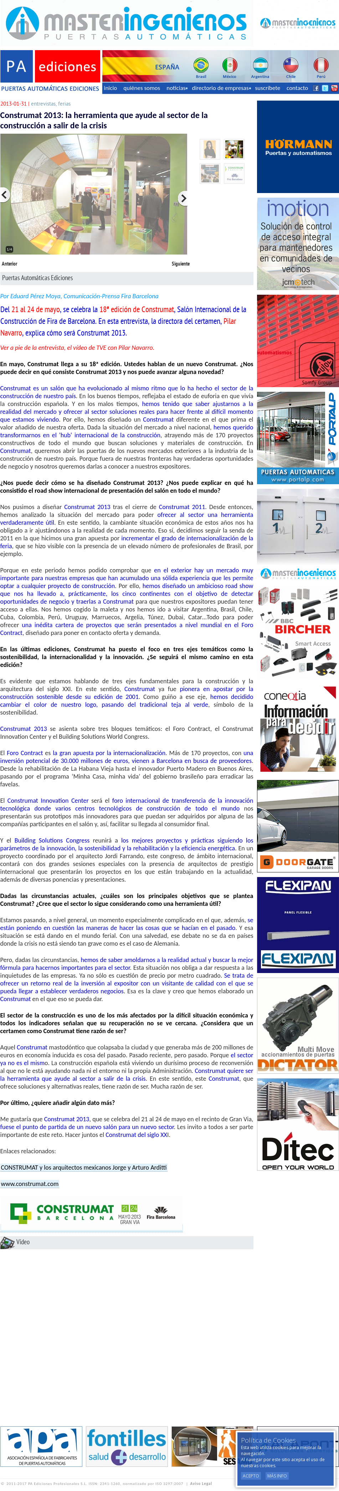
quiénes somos (141, 88)
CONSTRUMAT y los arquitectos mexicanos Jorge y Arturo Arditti (84, 1167)
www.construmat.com (30, 1184)
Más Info (277, 1476)
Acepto (251, 1476)
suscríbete (268, 88)
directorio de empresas (221, 88)
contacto (297, 88)
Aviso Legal (201, 1483)
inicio (110, 88)
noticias (177, 88)
